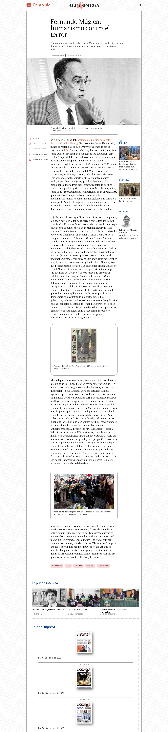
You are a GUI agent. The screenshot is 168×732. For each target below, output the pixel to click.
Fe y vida (42, 5)
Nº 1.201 (90, 566)
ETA (66, 150)
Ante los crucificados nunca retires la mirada (128, 235)
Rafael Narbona (57, 55)
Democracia (57, 566)
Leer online (85, 664)
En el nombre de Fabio (77, 609)
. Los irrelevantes (128, 199)
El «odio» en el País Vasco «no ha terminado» (113, 610)
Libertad (78, 566)
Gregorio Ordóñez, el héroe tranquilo (48, 609)
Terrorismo (103, 566)
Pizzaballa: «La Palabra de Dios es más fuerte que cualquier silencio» (128, 165)
